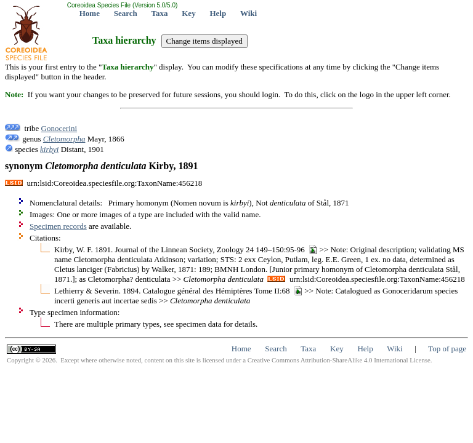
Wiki (248, 13)
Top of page (447, 348)
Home (89, 13)
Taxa (160, 13)
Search (125, 13)
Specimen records (58, 226)
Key (188, 13)
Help (217, 13)
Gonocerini (59, 128)
